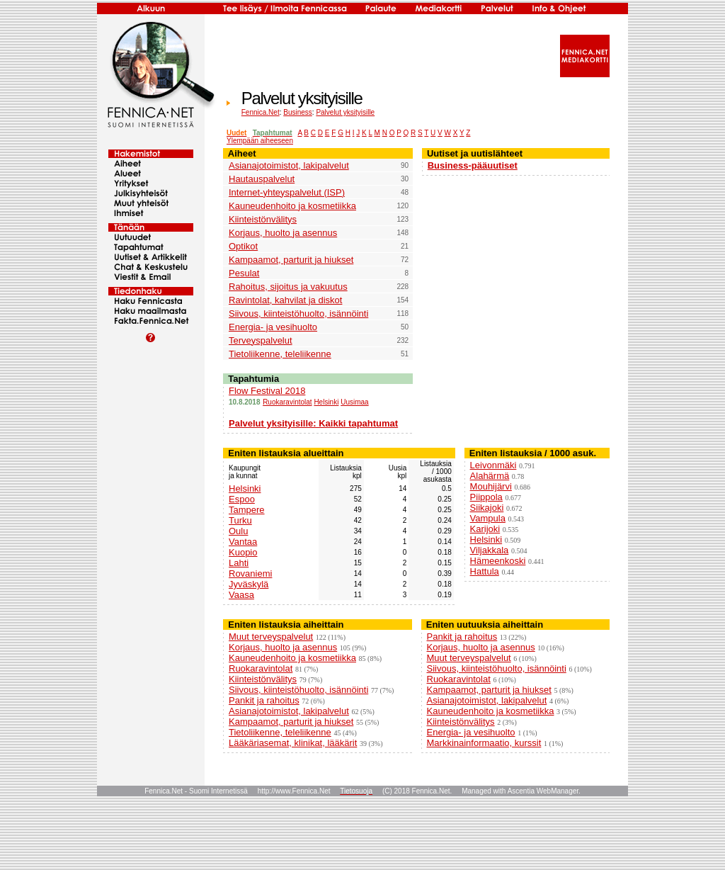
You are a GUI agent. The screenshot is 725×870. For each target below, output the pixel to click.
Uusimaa (354, 402)
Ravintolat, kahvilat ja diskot (285, 300)
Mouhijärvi (491, 486)
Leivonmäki (493, 465)
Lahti (239, 563)
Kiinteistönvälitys (263, 219)
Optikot (243, 246)
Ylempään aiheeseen (260, 141)
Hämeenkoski (498, 560)
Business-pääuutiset (473, 165)
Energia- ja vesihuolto (273, 327)
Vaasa (241, 594)
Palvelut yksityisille (345, 112)
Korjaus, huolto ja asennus (283, 232)
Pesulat (244, 273)
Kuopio (243, 552)
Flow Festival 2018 (267, 390)
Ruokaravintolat (287, 402)
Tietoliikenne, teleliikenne (280, 354)
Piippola (486, 497)
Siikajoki (487, 507)
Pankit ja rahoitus (264, 700)
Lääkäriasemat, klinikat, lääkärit (293, 743)
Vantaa (243, 541)
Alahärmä (490, 475)
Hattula (484, 571)
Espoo (242, 499)
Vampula (488, 518)
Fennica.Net (260, 112)
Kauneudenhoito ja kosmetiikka (292, 205)
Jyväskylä (248, 584)
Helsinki (326, 402)
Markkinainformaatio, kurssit (484, 743)
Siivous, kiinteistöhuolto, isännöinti (298, 313)
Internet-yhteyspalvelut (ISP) (287, 192)
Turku (240, 520)
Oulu (238, 531)
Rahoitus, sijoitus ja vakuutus (288, 286)
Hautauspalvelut (262, 179)
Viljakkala (489, 550)
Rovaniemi (250, 573)
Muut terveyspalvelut (271, 636)
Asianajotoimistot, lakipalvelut (289, 165)
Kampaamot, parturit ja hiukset (291, 259)
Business (297, 112)
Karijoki (485, 529)
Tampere (247, 509)
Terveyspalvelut (260, 340)
